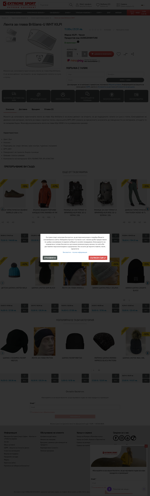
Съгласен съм (98, 258)
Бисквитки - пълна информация (75, 252)
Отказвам (50, 258)
